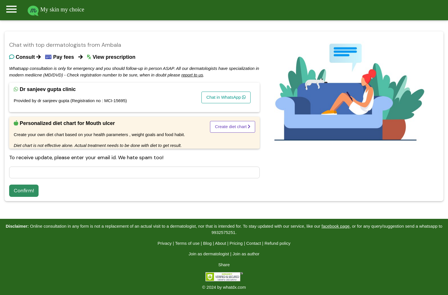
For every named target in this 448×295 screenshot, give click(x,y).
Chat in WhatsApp (226, 97)
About (220, 243)
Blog (207, 243)
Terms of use (187, 243)
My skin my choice (55, 9)
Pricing (236, 243)
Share (224, 264)
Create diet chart (232, 126)
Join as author (246, 253)
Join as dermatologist (209, 253)
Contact (253, 243)
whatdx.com (234, 287)
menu (11, 9)
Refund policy (278, 243)
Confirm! (24, 190)
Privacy (164, 243)
